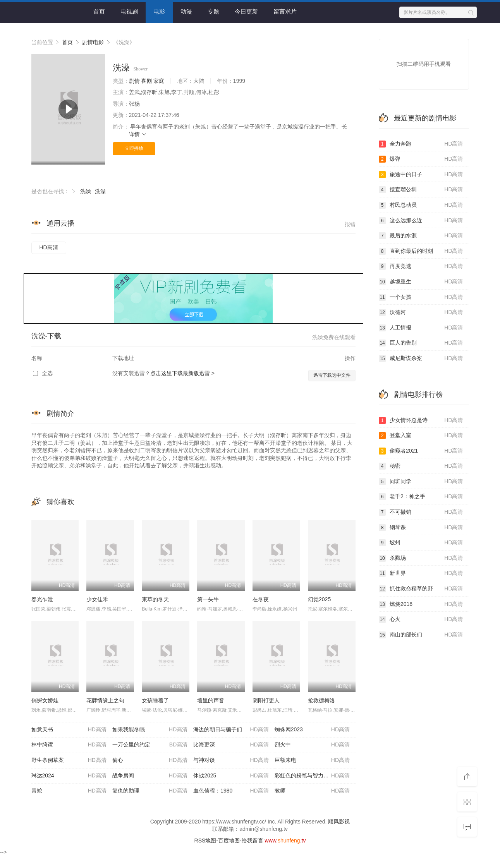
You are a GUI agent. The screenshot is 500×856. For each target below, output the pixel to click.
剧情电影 (93, 42)
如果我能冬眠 (149, 730)
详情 (138, 134)
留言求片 (285, 11)
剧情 (134, 81)
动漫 (186, 11)
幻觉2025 (319, 599)
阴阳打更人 (266, 700)
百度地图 (229, 840)
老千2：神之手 (421, 497)
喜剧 (146, 81)
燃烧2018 (421, 604)
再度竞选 (421, 266)
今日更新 (246, 11)
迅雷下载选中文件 (332, 375)
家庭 (158, 81)
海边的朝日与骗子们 (230, 730)
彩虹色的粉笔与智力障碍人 (312, 776)
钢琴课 (421, 528)
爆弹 (421, 159)
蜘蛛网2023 (312, 730)
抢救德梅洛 (321, 700)
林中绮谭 (69, 745)
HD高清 (49, 247)
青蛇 (69, 791)
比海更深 (230, 745)
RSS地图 (205, 840)
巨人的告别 (421, 343)
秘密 (421, 466)
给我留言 (252, 840)
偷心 (149, 760)
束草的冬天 (155, 599)
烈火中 (312, 745)
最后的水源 (421, 236)
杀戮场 (421, 558)
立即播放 (134, 148)
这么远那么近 (421, 221)
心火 (421, 619)
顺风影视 (339, 821)
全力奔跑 (421, 144)
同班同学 (421, 481)
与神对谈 (230, 760)
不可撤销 (421, 512)
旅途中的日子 (421, 174)
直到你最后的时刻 (421, 251)
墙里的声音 (210, 700)
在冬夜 (261, 599)
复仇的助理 (149, 791)
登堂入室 (421, 435)
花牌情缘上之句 (105, 700)
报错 (350, 224)
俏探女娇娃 (44, 700)
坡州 (421, 543)
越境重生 (421, 282)
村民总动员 (421, 205)
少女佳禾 (97, 599)
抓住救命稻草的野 (421, 589)
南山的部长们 (421, 635)
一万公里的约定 (149, 745)
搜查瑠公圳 (421, 190)
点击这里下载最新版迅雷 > (182, 373)
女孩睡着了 (155, 700)
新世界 (421, 573)
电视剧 (129, 11)
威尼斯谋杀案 (421, 358)
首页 (99, 11)
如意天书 (69, 730)
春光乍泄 (42, 599)
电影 (159, 11)
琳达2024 (69, 776)
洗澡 (85, 191)
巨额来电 (312, 760)
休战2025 (230, 776)
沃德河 (421, 312)
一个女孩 (421, 297)
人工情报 (421, 328)
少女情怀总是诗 (421, 420)
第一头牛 (208, 599)
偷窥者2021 (421, 451)
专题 (213, 11)
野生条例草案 (69, 760)
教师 (312, 791)
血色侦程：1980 (230, 791)
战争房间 (149, 776)
